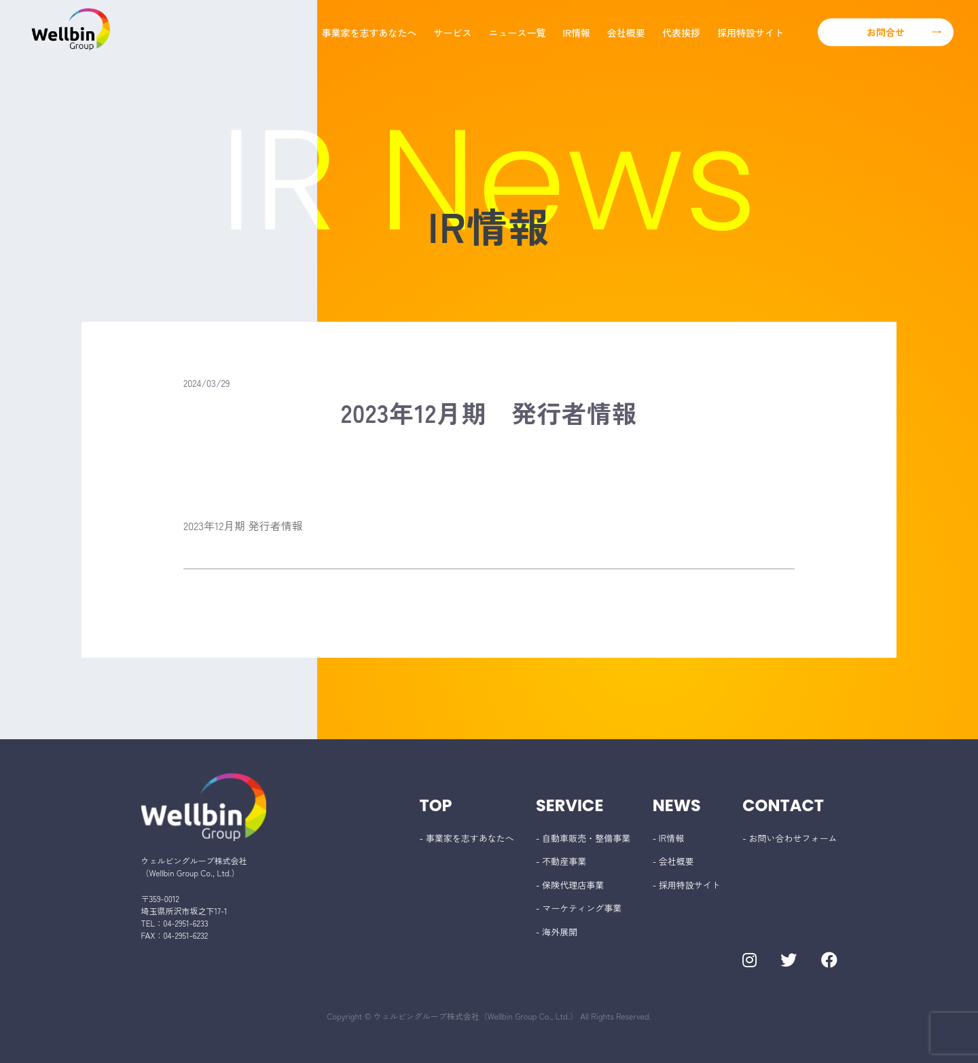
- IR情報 (668, 838)
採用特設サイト (750, 32)
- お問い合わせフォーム (789, 838)
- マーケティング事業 (578, 907)
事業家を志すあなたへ (369, 32)
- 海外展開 (556, 931)
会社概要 (626, 32)
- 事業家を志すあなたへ (467, 838)
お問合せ (886, 32)
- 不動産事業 (561, 861)
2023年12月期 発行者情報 (243, 525)
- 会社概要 (673, 861)
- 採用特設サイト (687, 884)
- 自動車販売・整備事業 (583, 838)
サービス (453, 32)
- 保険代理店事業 (570, 884)
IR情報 (576, 32)
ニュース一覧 (517, 32)
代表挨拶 (681, 32)
